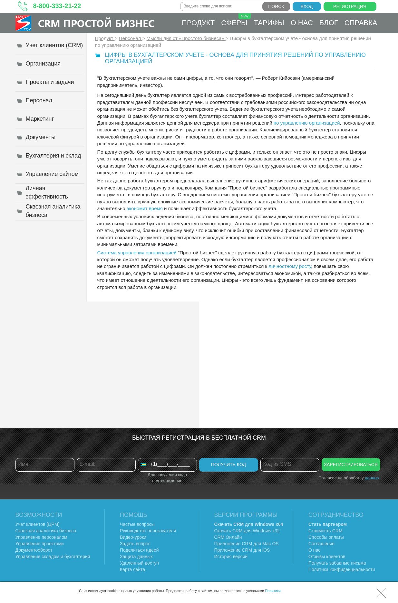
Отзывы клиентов (326, 556)
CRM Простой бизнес (96, 23)
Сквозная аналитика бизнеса (45, 530)
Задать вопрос (135, 543)
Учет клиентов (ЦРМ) (37, 524)
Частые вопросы (137, 524)
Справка (361, 23)
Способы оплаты (326, 537)
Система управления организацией (137, 252)
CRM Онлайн (228, 537)
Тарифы (269, 23)
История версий (231, 556)
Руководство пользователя (148, 530)
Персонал (130, 38)
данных (372, 477)
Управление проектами (39, 543)
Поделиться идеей (139, 550)
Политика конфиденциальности (341, 569)
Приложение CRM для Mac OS (246, 543)
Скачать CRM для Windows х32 (247, 530)
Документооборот (34, 550)
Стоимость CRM (325, 530)
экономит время (145, 208)
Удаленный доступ (139, 563)
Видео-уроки (133, 537)
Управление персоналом (41, 537)
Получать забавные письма (337, 563)
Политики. (273, 591)
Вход (307, 6)
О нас (302, 23)
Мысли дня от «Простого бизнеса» (186, 38)
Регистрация (349, 6)
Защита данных (136, 556)
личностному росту (289, 266)
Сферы (235, 20)
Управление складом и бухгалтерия (52, 556)
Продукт (198, 23)
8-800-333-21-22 (57, 5)
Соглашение (321, 543)
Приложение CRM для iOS (242, 550)
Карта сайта (132, 569)
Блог (328, 23)
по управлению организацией (307, 123)
